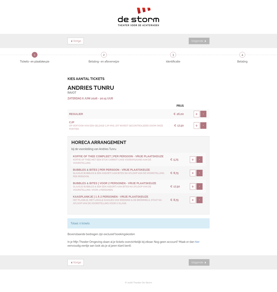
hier (197, 241)
